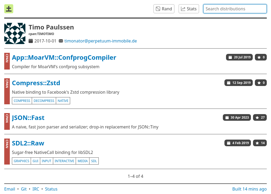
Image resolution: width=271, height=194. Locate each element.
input (46, 161)
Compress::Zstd (36, 82)
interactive (64, 161)
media (83, 161)
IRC (36, 189)
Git (24, 189)
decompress (44, 100)
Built (249, 189)
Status (51, 189)
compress (22, 100)
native (63, 100)
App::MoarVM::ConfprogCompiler (64, 57)
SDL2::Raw (28, 143)
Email (9, 189)
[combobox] (235, 8)
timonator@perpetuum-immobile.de (101, 41)
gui (35, 161)
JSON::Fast (28, 117)
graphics (21, 161)
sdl (94, 161)
